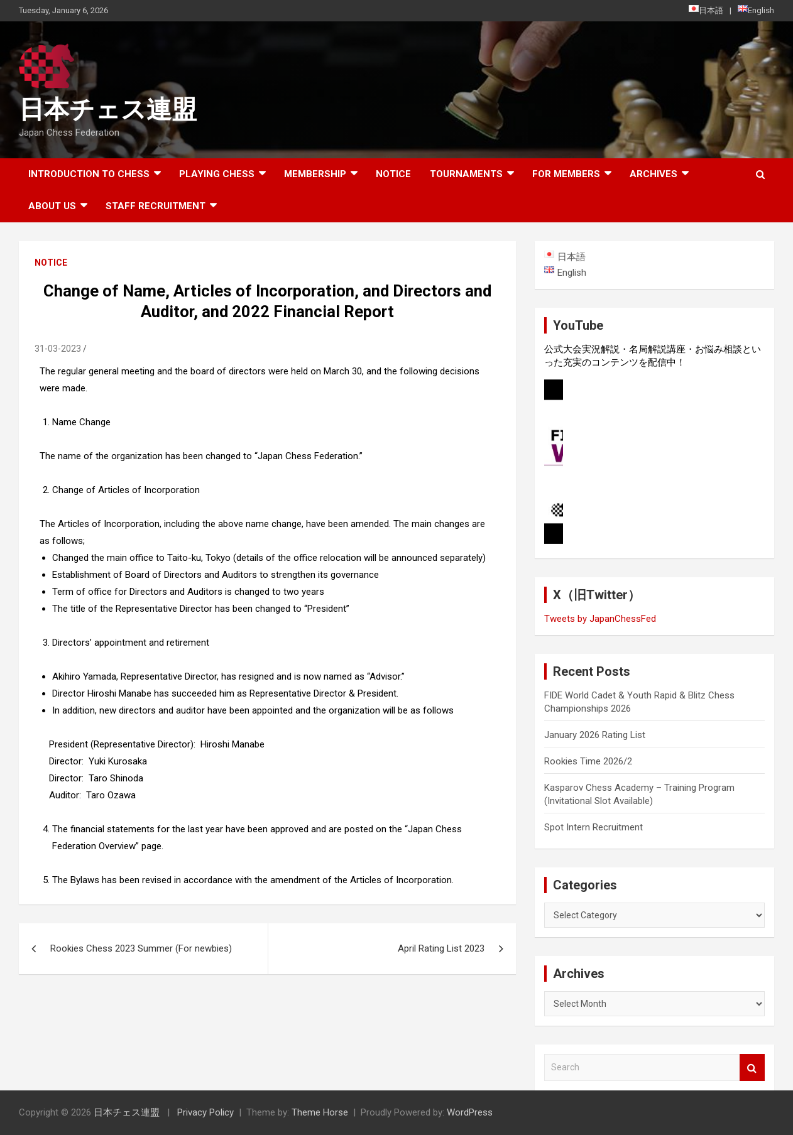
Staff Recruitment (155, 206)
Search (752, 1067)
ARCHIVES (653, 174)
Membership (315, 174)
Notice (393, 174)
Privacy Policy (205, 1112)
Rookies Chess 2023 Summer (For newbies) (141, 948)
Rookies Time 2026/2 (588, 761)
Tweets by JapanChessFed (600, 618)
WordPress (470, 1112)
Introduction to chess (89, 174)
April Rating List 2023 (441, 948)
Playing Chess (216, 174)
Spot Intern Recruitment (593, 827)
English (756, 10)
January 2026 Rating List (594, 735)
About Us (52, 206)
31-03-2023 (58, 349)
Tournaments (466, 174)
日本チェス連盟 (108, 109)
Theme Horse (320, 1112)
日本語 (706, 10)
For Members (566, 174)
